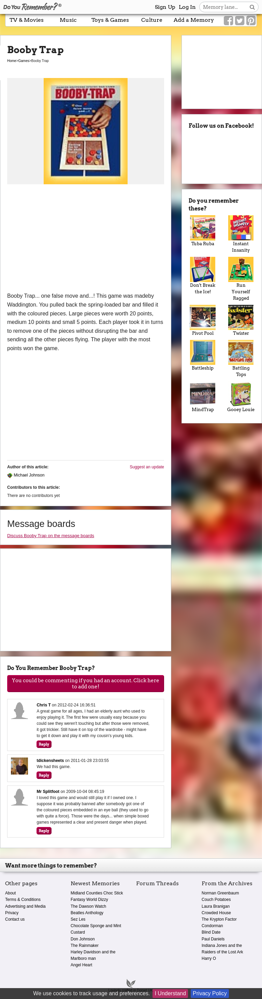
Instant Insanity (241, 234)
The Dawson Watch (88, 906)
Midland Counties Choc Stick (97, 893)
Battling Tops (241, 358)
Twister (241, 320)
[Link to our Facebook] (228, 20)
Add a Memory (194, 20)
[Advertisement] (85, 240)
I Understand (170, 993)
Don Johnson (83, 939)
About (10, 893)
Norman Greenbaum (220, 893)
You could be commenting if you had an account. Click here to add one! (85, 683)
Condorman (212, 925)
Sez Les (78, 919)
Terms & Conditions (23, 899)
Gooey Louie (241, 396)
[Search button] (252, 7)
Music (68, 20)
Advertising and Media (25, 906)
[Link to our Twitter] (239, 20)
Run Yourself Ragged (241, 279)
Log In (187, 7)
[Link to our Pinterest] (251, 20)
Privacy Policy (210, 993)
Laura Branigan (216, 906)
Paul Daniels (213, 939)
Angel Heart (81, 965)
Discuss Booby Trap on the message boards (50, 535)
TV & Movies (27, 20)
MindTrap (203, 396)
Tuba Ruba (203, 230)
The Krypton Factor (219, 919)
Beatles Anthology (87, 912)
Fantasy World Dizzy (89, 899)
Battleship (203, 355)
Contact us (15, 919)
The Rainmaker (85, 945)
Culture (151, 20)
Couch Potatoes (216, 899)
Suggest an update (147, 467)
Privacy (11, 912)
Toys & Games (110, 20)
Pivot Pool (203, 320)
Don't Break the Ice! (203, 275)
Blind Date (211, 932)
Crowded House (216, 912)
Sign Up (165, 7)
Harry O (209, 958)
